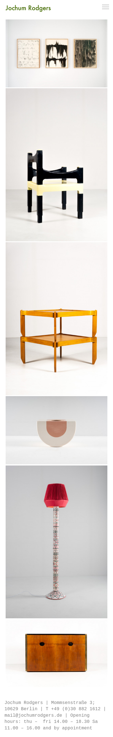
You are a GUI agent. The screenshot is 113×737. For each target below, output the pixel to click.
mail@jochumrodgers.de (33, 715)
